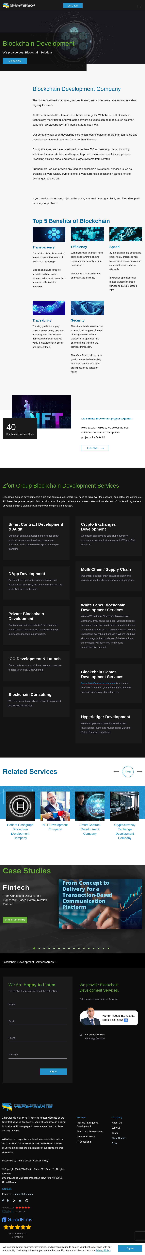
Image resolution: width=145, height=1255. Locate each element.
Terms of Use (24, 1160)
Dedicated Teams (86, 1136)
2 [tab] (39, 948)
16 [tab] (108, 948)
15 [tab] (103, 948)
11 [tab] (84, 948)
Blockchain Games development (98, 683)
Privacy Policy (103, 1250)
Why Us (116, 1127)
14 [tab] (98, 948)
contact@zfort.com (95, 1038)
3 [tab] (44, 948)
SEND (53, 1071)
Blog (114, 1143)
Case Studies (119, 1138)
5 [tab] (54, 948)
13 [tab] (93, 948)
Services (81, 1117)
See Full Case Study (15, 919)
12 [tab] (88, 948)
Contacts (7, 1189)
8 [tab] (69, 948)
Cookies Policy (40, 1160)
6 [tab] (59, 948)
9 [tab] (74, 948)
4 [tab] (49, 948)
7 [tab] (64, 948)
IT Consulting (84, 1141)
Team (115, 1133)
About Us (117, 1122)
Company (117, 1117)
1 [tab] (34, 948)
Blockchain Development (90, 1131)
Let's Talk (73, 5)
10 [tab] (79, 948)
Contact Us (15, 60)
